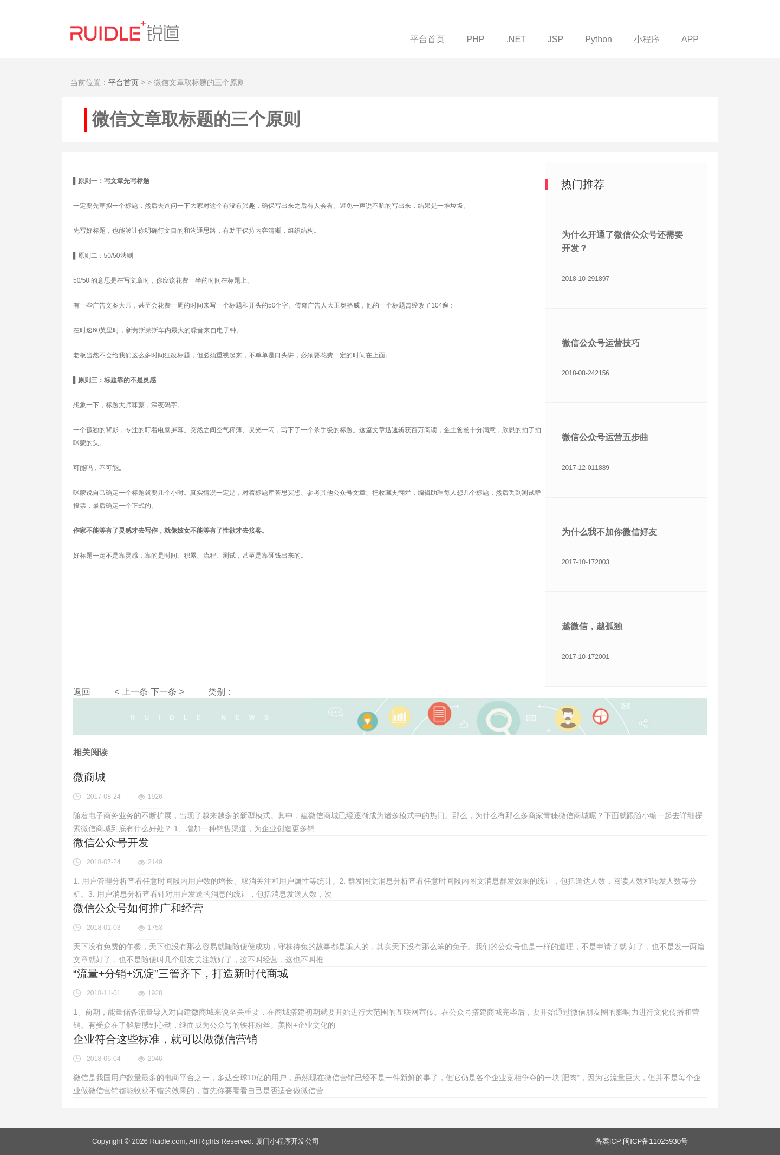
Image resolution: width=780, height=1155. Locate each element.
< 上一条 (131, 691)
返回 (81, 691)
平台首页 (123, 82)
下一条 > (167, 691)
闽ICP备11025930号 (655, 1141)
